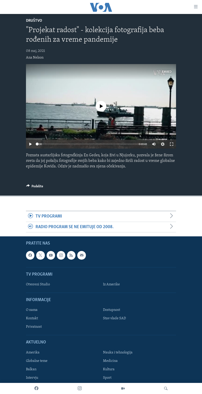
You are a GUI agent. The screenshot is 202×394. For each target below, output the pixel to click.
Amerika (33, 352)
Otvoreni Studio (38, 284)
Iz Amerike (111, 284)
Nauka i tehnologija (118, 352)
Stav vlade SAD (114, 318)
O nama (32, 310)
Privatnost (34, 327)
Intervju (32, 378)
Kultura (109, 369)
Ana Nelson (35, 57)
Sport (107, 378)
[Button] (34, 187)
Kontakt (32, 318)
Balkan (31, 369)
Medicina (110, 361)
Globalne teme (37, 361)
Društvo (34, 21)
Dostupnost (111, 310)
